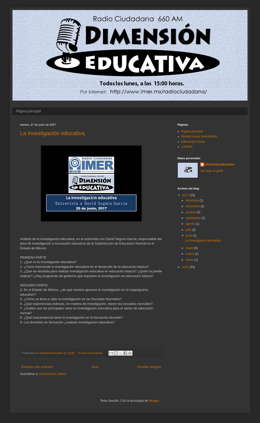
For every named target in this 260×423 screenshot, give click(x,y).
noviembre (193, 206)
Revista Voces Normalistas (199, 136)
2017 (186, 195)
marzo (190, 254)
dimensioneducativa (219, 164)
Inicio (95, 367)
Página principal (28, 111)
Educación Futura (193, 141)
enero (190, 260)
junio (189, 235)
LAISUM (186, 146)
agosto (191, 224)
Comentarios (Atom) (52, 374)
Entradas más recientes (37, 367)
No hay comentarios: (90, 352)
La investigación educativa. (53, 133)
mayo (190, 248)
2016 (186, 267)
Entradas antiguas (149, 367)
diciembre (193, 200)
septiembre (194, 218)
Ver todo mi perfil (211, 171)
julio (189, 230)
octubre (191, 212)
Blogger (154, 400)
